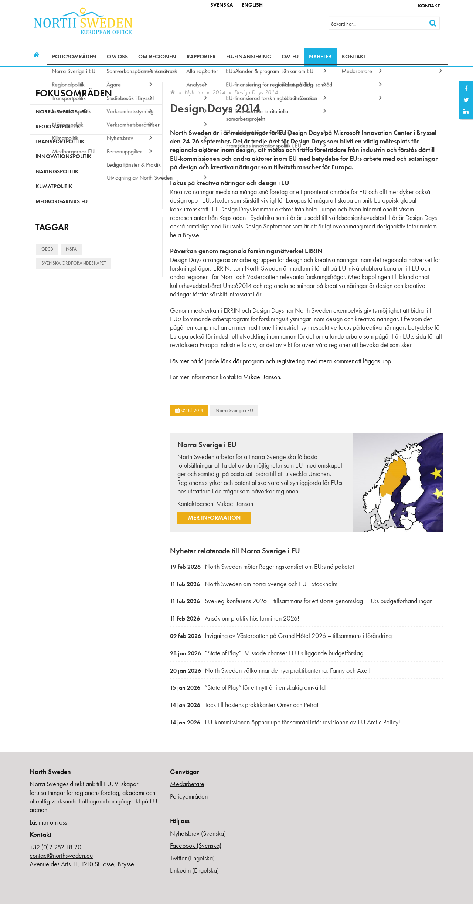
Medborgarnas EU (61, 201)
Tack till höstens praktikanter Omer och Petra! (244, 704)
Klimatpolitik (53, 186)
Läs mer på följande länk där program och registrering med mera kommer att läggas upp (280, 361)
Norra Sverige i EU (234, 410)
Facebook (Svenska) (195, 845)
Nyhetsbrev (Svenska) (198, 833)
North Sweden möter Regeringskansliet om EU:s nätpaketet (262, 566)
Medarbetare (187, 783)
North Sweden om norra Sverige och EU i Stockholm (253, 584)
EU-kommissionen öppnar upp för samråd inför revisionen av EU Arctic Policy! (285, 722)
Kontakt (429, 5)
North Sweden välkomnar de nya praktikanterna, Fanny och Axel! (270, 670)
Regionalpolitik (58, 126)
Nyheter (320, 56)
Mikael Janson (261, 377)
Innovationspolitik (63, 156)
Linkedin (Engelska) (194, 870)
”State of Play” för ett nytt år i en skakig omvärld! (248, 687)
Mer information (214, 517)
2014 (218, 92)
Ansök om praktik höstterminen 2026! (234, 618)
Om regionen (157, 56)
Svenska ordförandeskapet (73, 263)
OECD (47, 249)
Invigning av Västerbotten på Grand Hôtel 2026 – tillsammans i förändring (281, 635)
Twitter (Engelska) (192, 858)
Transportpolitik (60, 141)
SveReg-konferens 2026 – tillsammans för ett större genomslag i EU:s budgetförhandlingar (301, 601)
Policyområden (74, 56)
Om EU (290, 56)
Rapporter (201, 56)
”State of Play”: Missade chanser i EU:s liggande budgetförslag (266, 653)
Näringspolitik (57, 171)
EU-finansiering (248, 56)
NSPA (71, 249)
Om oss (117, 56)
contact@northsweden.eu (61, 855)
